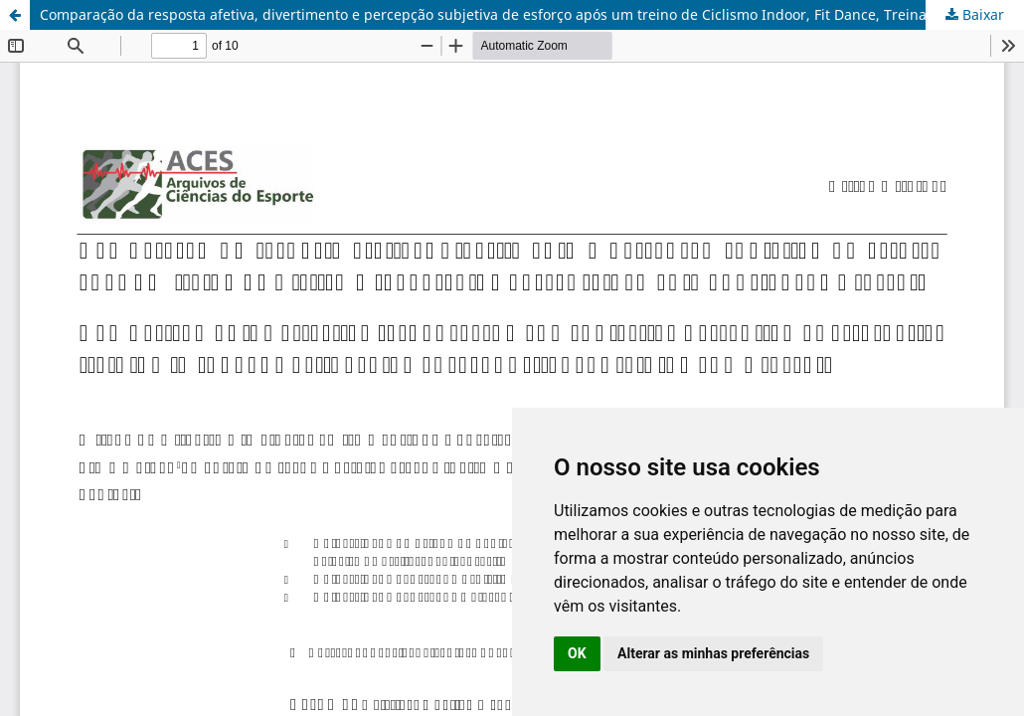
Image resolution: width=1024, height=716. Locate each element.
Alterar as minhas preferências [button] (713, 653)
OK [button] (577, 653)
